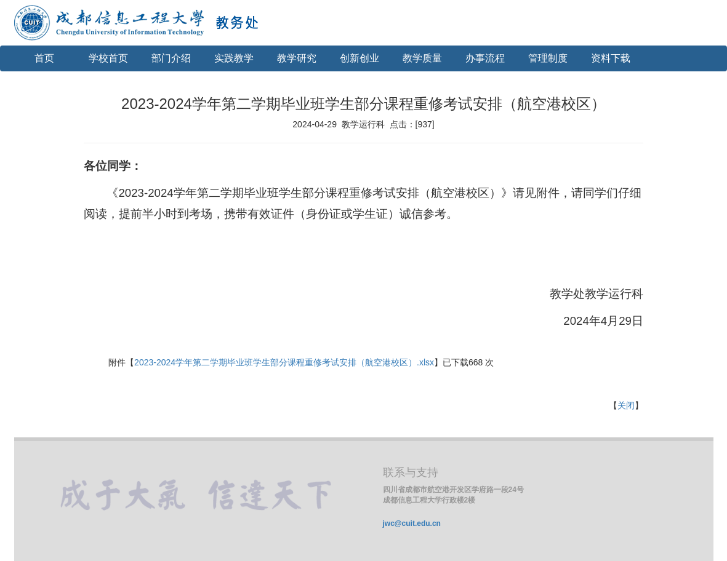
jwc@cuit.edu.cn (412, 523)
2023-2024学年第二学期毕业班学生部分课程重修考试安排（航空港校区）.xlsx (284, 362)
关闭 (626, 405)
